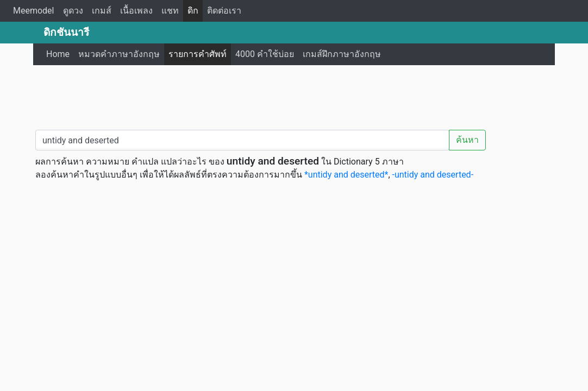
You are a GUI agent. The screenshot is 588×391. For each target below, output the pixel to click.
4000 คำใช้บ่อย (264, 54)
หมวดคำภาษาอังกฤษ (119, 54)
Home (58, 54)
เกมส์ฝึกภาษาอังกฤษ (342, 54)
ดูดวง (73, 10)
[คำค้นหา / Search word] (242, 140)
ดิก (192, 10)
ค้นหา (467, 140)
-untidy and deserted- (433, 174)
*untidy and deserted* (346, 174)
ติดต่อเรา (224, 10)
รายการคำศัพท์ (197, 54)
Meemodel (33, 10)
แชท (170, 10)
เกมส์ (101, 10)
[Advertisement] (294, 95)
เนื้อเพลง (136, 10)
